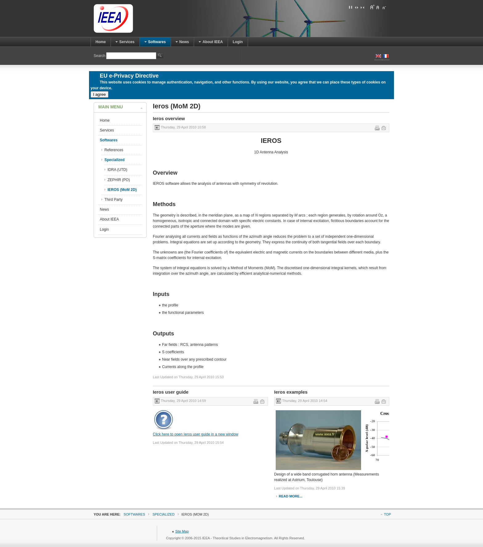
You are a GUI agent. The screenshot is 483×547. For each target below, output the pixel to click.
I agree (99, 94)
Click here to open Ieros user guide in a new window (195, 434)
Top (387, 514)
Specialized (163, 514)
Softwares (134, 514)
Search (100, 56)
